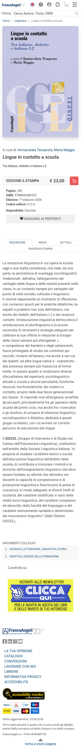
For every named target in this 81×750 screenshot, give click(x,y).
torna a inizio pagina (40, 744)
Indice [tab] (43, 242)
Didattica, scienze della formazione (34, 556)
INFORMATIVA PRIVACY (22, 677)
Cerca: (6, 13)
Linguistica (20, 20)
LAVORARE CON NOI (20, 666)
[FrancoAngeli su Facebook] (5, 642)
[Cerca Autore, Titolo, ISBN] (42, 13)
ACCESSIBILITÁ (16, 682)
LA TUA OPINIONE (18, 651)
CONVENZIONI (15, 661)
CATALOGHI (13, 656)
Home (6, 20)
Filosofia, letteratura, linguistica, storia (38, 549)
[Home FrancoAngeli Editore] (14, 5)
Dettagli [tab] (66, 242)
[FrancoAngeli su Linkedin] (10, 642)
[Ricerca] (76, 13)
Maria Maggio (64, 150)
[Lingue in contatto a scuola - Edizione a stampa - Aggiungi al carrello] (74, 181)
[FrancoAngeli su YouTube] (20, 642)
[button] (31, 5)
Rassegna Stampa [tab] (40, 248)
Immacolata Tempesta (35, 150)
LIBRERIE (11, 672)
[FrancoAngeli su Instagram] (15, 642)
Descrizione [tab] (17, 242)
